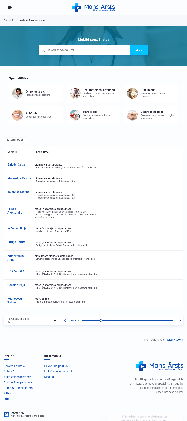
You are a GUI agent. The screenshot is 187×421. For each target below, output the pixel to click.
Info (6, 399)
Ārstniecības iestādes (17, 377)
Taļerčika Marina (18, 192)
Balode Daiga (16, 164)
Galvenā (9, 371)
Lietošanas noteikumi (58, 371)
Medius (49, 377)
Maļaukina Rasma (19, 178)
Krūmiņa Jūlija (16, 228)
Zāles (7, 393)
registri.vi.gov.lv (174, 339)
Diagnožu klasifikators (18, 388)
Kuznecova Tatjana (14, 300)
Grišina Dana (15, 271)
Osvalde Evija (16, 285)
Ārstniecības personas (18, 382)
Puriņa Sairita (16, 242)
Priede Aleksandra (14, 210)
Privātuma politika (56, 366)
